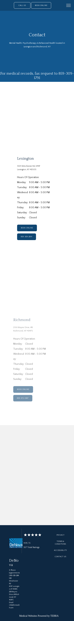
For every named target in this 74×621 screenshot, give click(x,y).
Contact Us (60, 557)
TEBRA (54, 616)
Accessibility (60, 550)
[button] (68, 5)
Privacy (60, 535)
